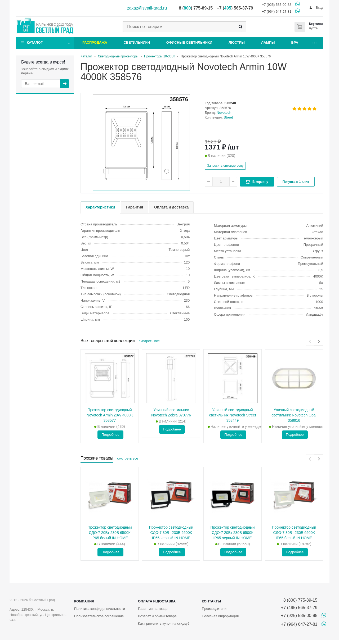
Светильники (137, 42)
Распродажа (94, 42)
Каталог (35, 42)
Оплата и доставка (157, 601)
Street (228, 117)
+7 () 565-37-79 (235, 8)
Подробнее (110, 435)
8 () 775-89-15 (196, 8)
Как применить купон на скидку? (164, 623)
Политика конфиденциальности (99, 609)
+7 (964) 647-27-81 (277, 11)
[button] (141, 190)
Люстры (237, 42)
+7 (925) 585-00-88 (277, 5)
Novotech (224, 113)
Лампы (268, 42)
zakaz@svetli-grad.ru (147, 8)
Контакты (211, 601)
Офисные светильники (189, 42)
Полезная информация (220, 616)
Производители (214, 609)
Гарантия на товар (152, 609)
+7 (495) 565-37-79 (299, 607)
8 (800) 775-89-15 (299, 600)
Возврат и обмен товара (157, 616)
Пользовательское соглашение (99, 616)
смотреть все (149, 341)
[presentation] (310, 341)
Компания (84, 601)
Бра (294, 42)
